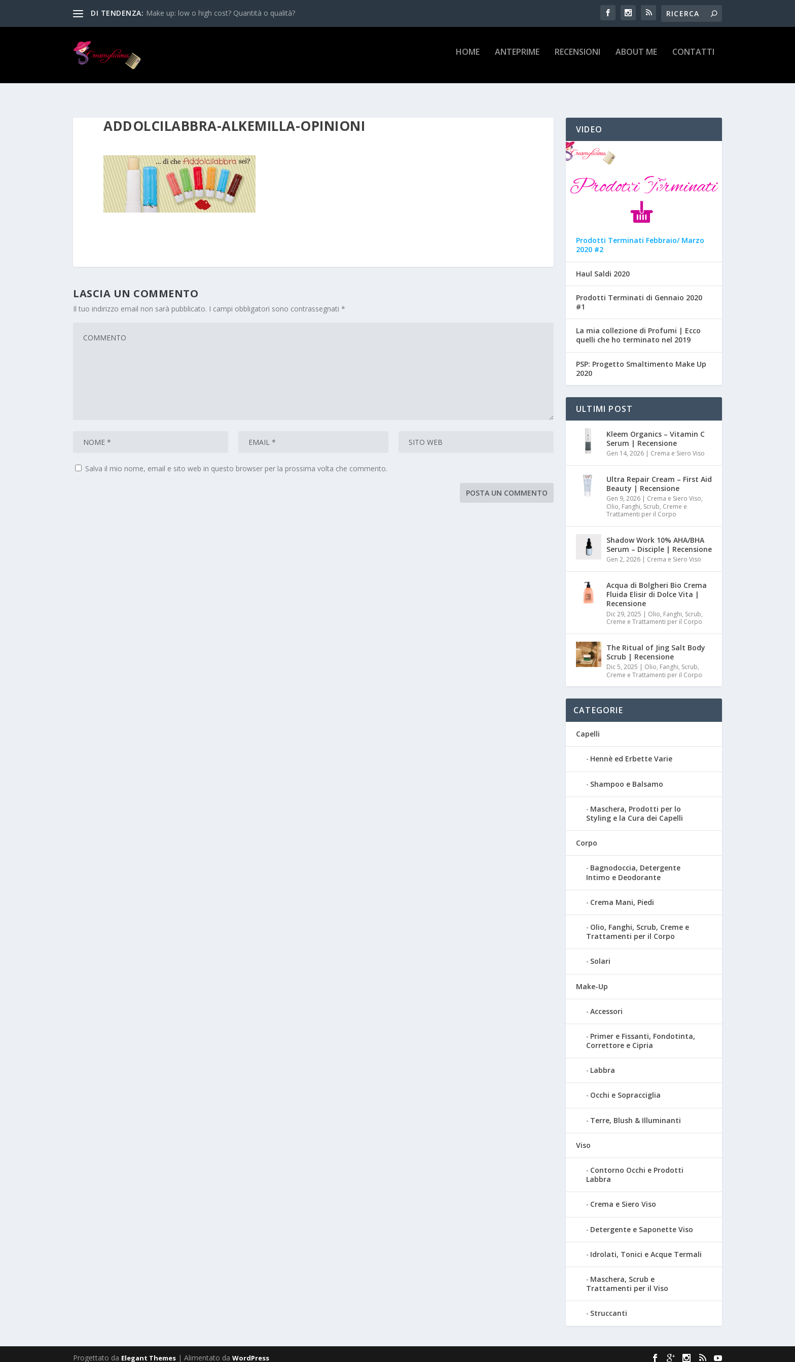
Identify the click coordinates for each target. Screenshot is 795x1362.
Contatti (693, 59)
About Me (636, 59)
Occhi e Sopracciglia (625, 1088)
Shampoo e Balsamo (626, 776)
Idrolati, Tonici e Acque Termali (646, 1246)
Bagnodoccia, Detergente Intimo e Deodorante (633, 864)
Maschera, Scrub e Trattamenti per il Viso (627, 1276)
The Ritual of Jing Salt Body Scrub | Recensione (655, 644)
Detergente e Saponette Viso (641, 1222)
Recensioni (577, 59)
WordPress (250, 1350)
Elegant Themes (148, 1350)
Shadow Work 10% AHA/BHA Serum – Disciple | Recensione (659, 537)
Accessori (606, 1003)
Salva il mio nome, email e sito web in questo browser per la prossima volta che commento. (236, 461)
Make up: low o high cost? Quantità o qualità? (220, 13)
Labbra (602, 1062)
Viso (583, 1137)
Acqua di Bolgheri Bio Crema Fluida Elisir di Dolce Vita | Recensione (656, 587)
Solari (600, 953)
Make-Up (592, 979)
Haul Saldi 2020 (603, 266)
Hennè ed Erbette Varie (631, 751)
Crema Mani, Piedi (622, 894)
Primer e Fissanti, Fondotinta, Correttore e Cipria (640, 1033)
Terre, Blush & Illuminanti (635, 1112)
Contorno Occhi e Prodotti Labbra (634, 1167)
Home (468, 59)
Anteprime (517, 59)
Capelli (588, 726)
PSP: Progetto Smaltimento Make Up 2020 (641, 361)
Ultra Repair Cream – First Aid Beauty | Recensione (659, 476)
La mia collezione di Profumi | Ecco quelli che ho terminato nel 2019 (638, 328)
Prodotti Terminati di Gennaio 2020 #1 (639, 295)
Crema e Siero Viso (678, 445)
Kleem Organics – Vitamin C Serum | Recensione (655, 431)
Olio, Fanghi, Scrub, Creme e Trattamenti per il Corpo (646, 503)
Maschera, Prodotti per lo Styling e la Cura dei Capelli (634, 805)
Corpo (586, 835)
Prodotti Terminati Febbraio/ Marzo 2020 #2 (640, 237)
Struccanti (608, 1305)
